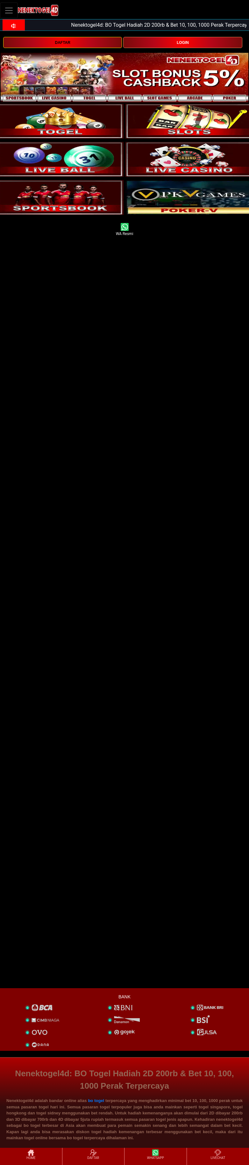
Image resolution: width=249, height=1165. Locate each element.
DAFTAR (62, 42)
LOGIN (183, 42)
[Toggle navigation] (9, 10)
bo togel (96, 1100)
